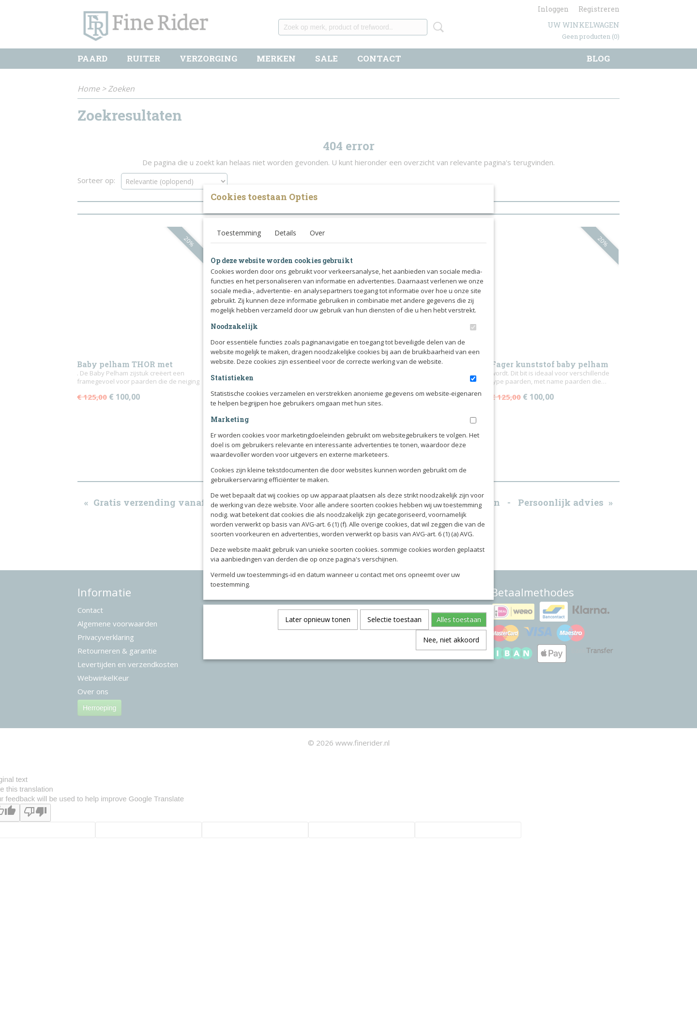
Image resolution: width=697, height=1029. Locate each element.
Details (285, 248)
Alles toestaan (459, 635)
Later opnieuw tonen (317, 635)
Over (317, 248)
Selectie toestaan (394, 635)
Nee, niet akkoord (451, 655)
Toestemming (239, 248)
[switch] (473, 343)
